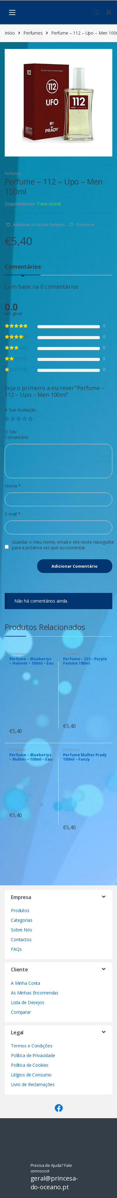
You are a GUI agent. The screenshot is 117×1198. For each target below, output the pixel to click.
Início (10, 33)
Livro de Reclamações (33, 1084)
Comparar (85, 224)
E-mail (13, 514)
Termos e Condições (31, 1046)
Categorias (21, 920)
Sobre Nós (21, 930)
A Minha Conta (25, 983)
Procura (95, 12)
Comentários (23, 267)
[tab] (23, 269)
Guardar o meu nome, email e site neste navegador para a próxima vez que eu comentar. (63, 545)
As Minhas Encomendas (34, 993)
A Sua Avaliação (20, 410)
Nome (13, 486)
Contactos (21, 939)
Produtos (20, 910)
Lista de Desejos (27, 1002)
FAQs (16, 949)
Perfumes (33, 33)
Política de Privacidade (33, 1055)
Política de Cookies (29, 1065)
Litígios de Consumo (31, 1075)
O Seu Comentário (16, 434)
